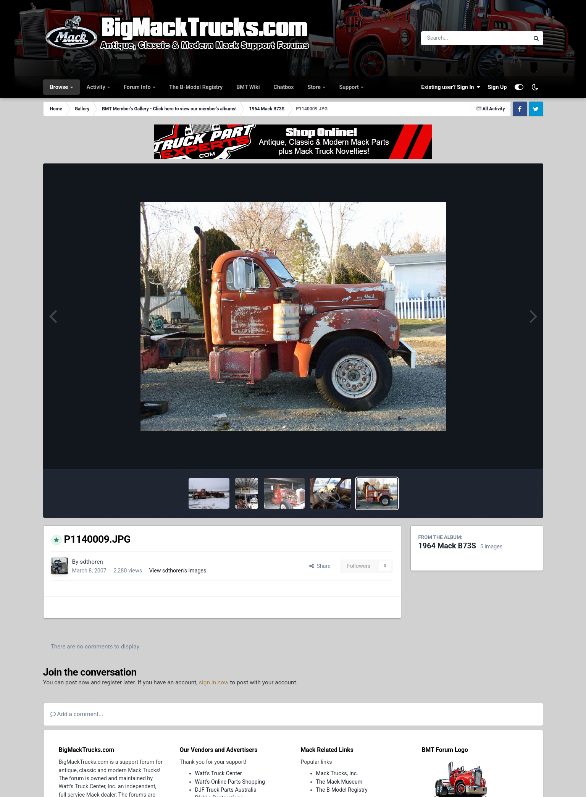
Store (315, 87)
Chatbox (283, 87)
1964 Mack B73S (447, 546)
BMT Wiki (248, 87)
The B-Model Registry (196, 87)
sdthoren (91, 561)
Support (349, 87)
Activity (97, 87)
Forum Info (138, 87)
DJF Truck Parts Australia (226, 790)
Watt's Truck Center (218, 773)
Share (320, 566)
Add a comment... (76, 714)
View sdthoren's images (178, 570)
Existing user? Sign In (450, 87)
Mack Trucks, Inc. (337, 773)
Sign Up (497, 87)
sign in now (214, 682)
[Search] (454, 38)
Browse (59, 87)
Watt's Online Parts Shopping (230, 782)
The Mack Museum (339, 782)
